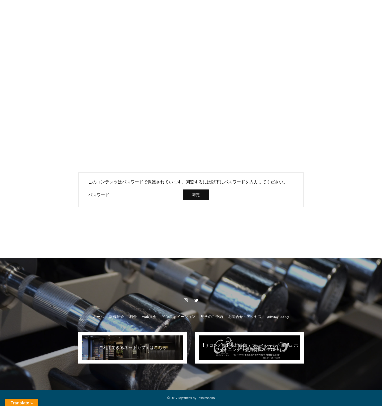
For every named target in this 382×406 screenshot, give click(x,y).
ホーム (79, 10)
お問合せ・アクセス (258, 10)
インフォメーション (181, 10)
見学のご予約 (220, 10)
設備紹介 (103, 10)
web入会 (147, 10)
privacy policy (296, 10)
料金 (125, 10)
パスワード (98, 195)
